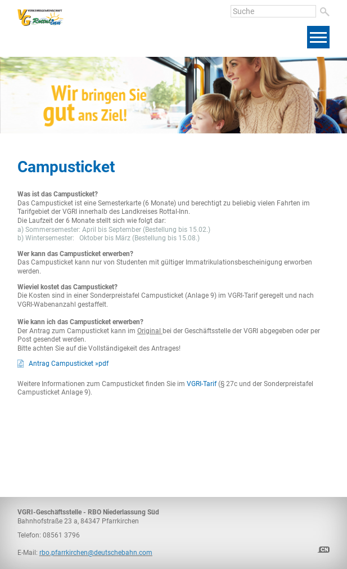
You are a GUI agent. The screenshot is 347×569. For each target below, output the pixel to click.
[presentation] (280, 109)
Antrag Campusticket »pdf (69, 364)
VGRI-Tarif (202, 384)
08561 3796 (61, 535)
